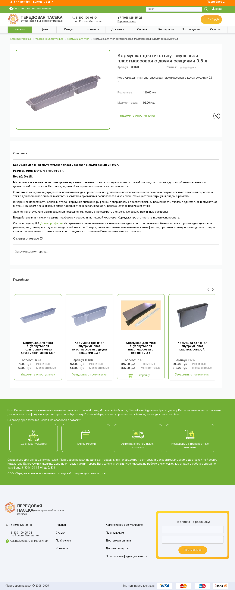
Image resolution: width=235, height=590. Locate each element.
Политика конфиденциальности (126, 556)
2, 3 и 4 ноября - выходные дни (31, 2)
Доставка (117, 29)
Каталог (20, 29)
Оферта (215, 29)
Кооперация (166, 29)
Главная (61, 525)
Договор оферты (51, 223)
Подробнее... (216, 2)
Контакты (93, 29)
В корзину (139, 375)
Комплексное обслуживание (124, 525)
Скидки (69, 29)
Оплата (142, 29)
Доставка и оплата (118, 541)
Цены (44, 29)
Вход (218, 9)
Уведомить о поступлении (137, 115)
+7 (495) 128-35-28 (21, 525)
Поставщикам (191, 29)
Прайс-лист (63, 541)
